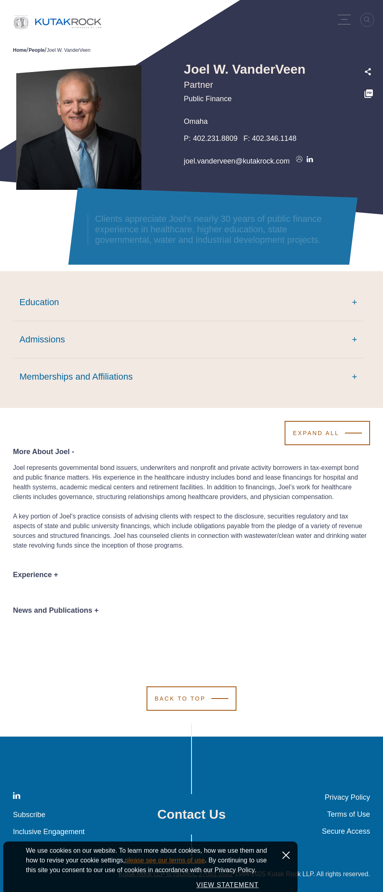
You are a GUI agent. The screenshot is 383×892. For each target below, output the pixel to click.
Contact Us (192, 814)
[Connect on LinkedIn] (309, 161)
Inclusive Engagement (49, 831)
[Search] (369, 22)
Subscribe (29, 814)
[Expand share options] (368, 71)
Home (19, 50)
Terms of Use (348, 814)
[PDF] (368, 94)
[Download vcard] (299, 161)
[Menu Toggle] (345, 19)
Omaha (196, 121)
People (37, 50)
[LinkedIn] (16, 797)
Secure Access (346, 831)
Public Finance (208, 98)
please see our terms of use (165, 881)
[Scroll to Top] (191, 698)
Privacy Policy (347, 797)
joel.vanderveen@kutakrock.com (236, 161)
